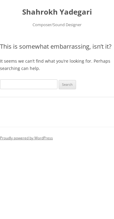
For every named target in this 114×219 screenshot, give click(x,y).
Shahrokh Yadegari (57, 12)
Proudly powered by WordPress (26, 138)
